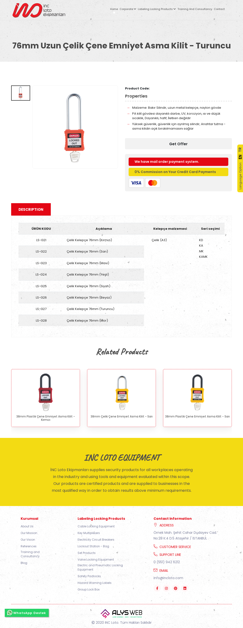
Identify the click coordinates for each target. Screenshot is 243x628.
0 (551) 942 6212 (167, 562)
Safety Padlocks (89, 576)
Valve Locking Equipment (96, 560)
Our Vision (28, 540)
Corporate (128, 9)
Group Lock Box (89, 589)
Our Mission (29, 533)
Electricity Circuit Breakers (96, 540)
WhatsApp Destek (26, 610)
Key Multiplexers (89, 533)
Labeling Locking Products (157, 9)
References (29, 546)
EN (240, 157)
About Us (27, 526)
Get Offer (178, 144)
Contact (219, 9)
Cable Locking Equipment (96, 526)
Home (114, 9)
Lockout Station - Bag (93, 546)
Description (31, 209)
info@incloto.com (168, 578)
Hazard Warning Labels (95, 583)
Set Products (87, 553)
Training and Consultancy (195, 9)
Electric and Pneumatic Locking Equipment (100, 567)
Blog (24, 563)
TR (240, 149)
